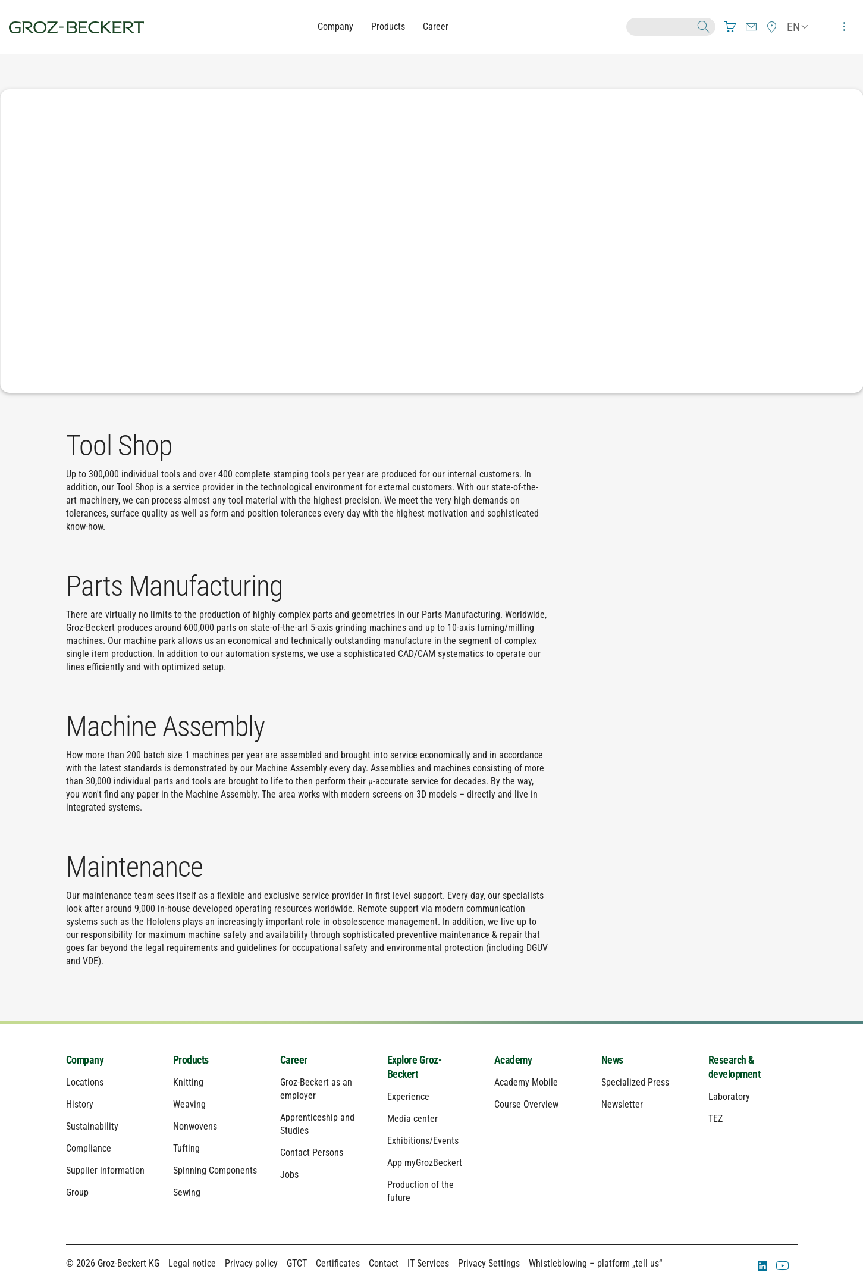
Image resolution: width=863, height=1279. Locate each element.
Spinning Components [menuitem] (215, 1170)
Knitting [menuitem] (188, 1082)
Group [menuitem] (77, 1192)
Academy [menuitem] (513, 1059)
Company (335, 26)
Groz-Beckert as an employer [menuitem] (316, 1089)
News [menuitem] (612, 1059)
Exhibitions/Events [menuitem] (423, 1140)
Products (388, 26)
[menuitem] (730, 27)
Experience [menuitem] (408, 1096)
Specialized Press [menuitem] (635, 1082)
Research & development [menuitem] (734, 1066)
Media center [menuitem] (412, 1118)
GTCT (297, 1263)
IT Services (428, 1263)
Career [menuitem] (293, 1059)
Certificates (338, 1263)
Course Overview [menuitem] (526, 1104)
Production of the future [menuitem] (420, 1191)
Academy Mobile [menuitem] (526, 1082)
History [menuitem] (79, 1104)
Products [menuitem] (191, 1059)
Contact (383, 1263)
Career (435, 26)
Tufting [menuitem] (186, 1148)
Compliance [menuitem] (88, 1148)
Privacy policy (251, 1263)
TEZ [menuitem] (715, 1118)
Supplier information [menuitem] (105, 1170)
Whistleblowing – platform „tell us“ (595, 1263)
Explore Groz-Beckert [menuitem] (414, 1066)
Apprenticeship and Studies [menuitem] (317, 1124)
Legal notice (192, 1263)
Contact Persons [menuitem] (311, 1152)
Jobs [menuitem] (289, 1174)
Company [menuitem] (85, 1059)
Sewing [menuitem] (186, 1192)
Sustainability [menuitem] (92, 1126)
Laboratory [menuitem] (729, 1096)
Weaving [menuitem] (189, 1104)
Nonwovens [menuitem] (195, 1126)
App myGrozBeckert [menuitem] (424, 1162)
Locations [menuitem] (84, 1082)
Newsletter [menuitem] (622, 1104)
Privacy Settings (489, 1263)
